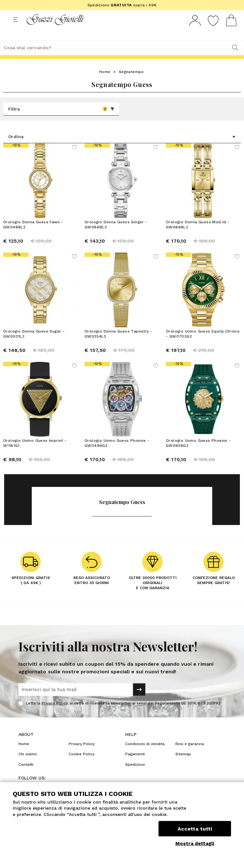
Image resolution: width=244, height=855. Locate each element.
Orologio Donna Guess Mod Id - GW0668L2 (198, 236)
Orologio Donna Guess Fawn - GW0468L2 (33, 236)
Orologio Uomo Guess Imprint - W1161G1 (35, 455)
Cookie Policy (81, 766)
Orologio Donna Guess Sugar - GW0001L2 (33, 345)
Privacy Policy (54, 715)
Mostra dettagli (194, 843)
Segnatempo (131, 83)
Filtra (61, 120)
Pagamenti (135, 766)
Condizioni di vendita (145, 755)
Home (105, 83)
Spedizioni (135, 776)
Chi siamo (27, 766)
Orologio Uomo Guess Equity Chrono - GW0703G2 (203, 345)
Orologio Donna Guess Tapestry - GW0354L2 (118, 345)
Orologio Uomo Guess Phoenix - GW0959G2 (198, 455)
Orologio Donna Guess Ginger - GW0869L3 (116, 236)
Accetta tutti (195, 829)
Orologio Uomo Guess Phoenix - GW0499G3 (117, 455)
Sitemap (183, 766)
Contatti (25, 776)
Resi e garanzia (189, 755)
